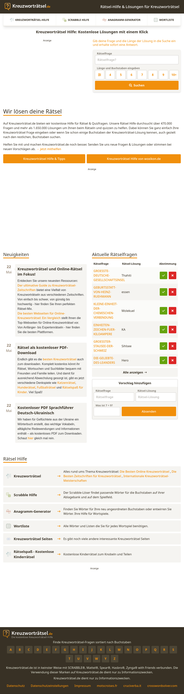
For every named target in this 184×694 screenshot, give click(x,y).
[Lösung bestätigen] (163, 275)
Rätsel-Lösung (147, 390)
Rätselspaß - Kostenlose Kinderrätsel (33, 554)
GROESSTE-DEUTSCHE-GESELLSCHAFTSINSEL (109, 275)
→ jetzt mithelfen (48, 149)
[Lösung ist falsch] (172, 275)
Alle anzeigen (135, 372)
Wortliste (164, 20)
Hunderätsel (26, 387)
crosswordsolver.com (162, 686)
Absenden (149, 411)
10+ (173, 75)
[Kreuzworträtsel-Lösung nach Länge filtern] (99, 74)
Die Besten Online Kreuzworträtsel (145, 471)
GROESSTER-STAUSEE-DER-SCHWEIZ (104, 346)
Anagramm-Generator (122, 20)
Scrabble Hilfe (76, 20)
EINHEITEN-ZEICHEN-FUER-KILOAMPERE (105, 329)
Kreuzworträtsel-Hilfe (29, 20)
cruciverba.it (132, 686)
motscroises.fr (107, 686)
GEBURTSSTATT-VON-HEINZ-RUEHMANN (105, 292)
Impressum (83, 686)
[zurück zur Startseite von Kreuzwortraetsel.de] (29, 7)
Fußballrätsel (46, 387)
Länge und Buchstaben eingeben (118, 68)
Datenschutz (16, 686)
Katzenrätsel (66, 383)
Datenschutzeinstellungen (49, 686)
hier (30, 438)
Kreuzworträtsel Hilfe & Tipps (44, 159)
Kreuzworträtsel (33, 476)
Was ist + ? (104, 405)
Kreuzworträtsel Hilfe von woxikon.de (134, 159)
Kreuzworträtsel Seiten (33, 539)
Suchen (136, 85)
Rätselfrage (104, 53)
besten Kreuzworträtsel (59, 359)
